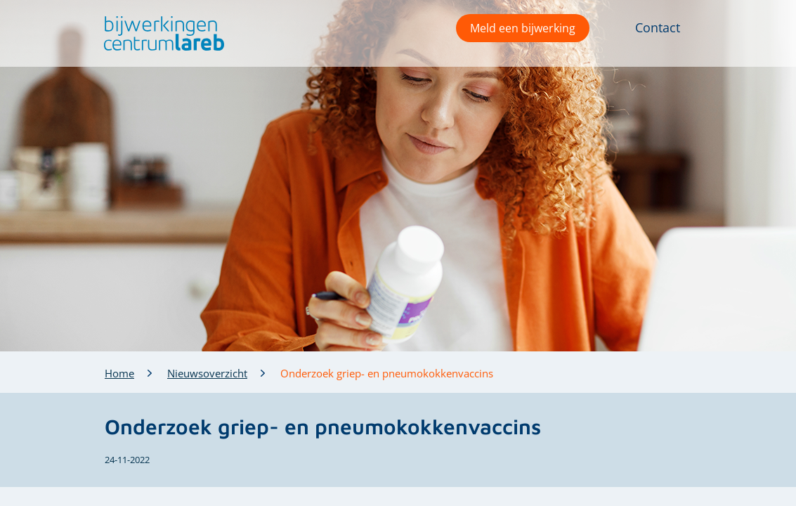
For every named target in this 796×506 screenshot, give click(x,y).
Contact (657, 27)
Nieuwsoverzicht (207, 373)
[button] (160, 33)
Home (119, 373)
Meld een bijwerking (522, 28)
